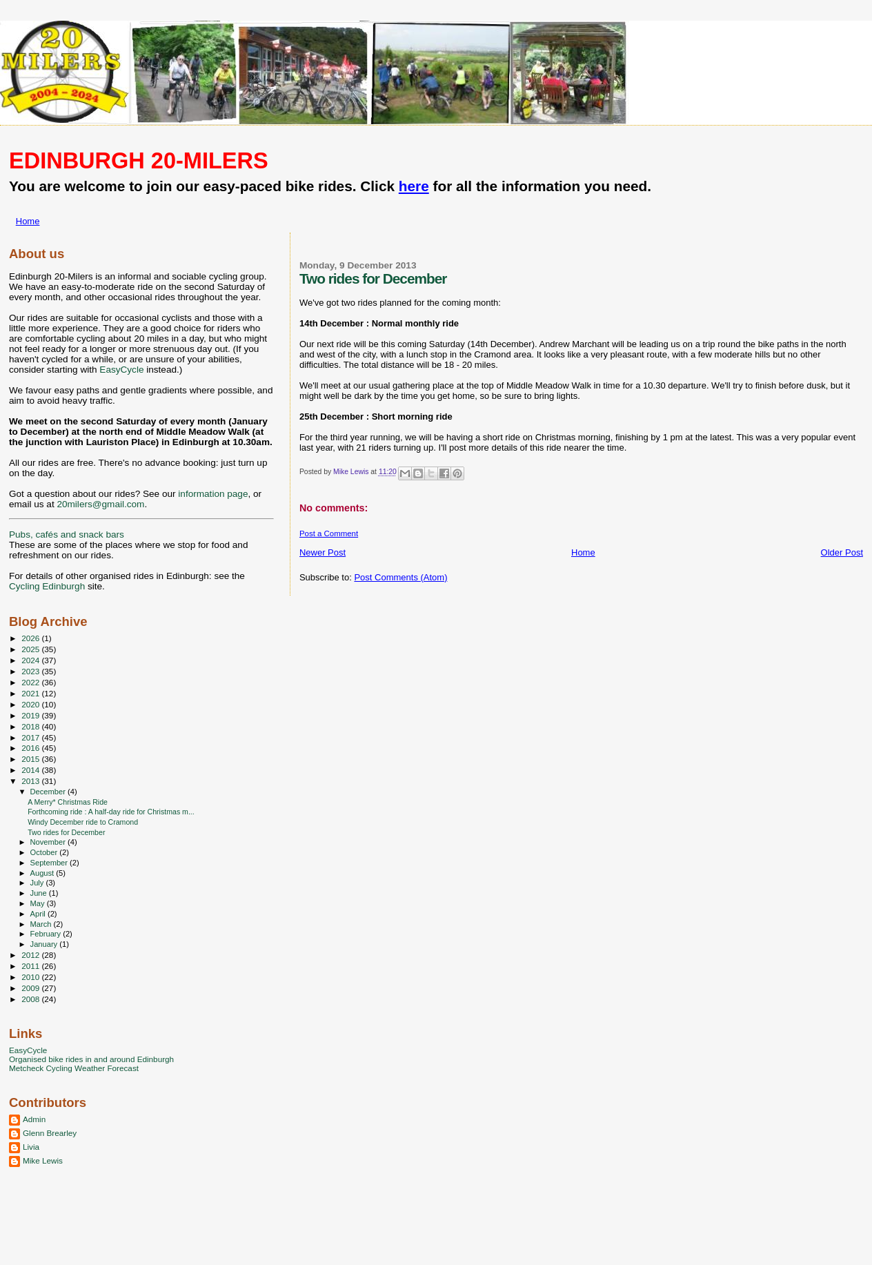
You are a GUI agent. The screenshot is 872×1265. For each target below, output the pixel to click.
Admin (34, 1119)
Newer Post (322, 552)
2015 (31, 758)
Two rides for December (66, 832)
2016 (31, 747)
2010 (31, 976)
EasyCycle (121, 369)
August (43, 873)
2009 (31, 987)
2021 (31, 693)
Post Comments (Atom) (400, 577)
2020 (31, 704)
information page (213, 494)
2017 (31, 737)
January (45, 944)
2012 (31, 954)
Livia (31, 1146)
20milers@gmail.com (100, 504)
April (39, 914)
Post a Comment (328, 533)
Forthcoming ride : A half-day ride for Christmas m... (111, 811)
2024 (31, 660)
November (49, 842)
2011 (31, 965)
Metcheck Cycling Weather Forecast (74, 1067)
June (39, 893)
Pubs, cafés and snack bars (66, 534)
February (46, 934)
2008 (31, 998)
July (38, 883)
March (42, 924)
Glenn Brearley (50, 1132)
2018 (31, 726)
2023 (31, 671)
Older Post (842, 552)
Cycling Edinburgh (47, 586)
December (49, 791)
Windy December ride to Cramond (83, 822)
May (38, 903)
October (45, 852)
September (50, 863)
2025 (31, 649)
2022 (31, 682)
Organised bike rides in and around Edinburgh (91, 1059)
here (414, 186)
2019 (31, 715)
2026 (31, 638)
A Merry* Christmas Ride (68, 802)
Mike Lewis (43, 1160)
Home (28, 221)
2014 (31, 769)
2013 (31, 780)
